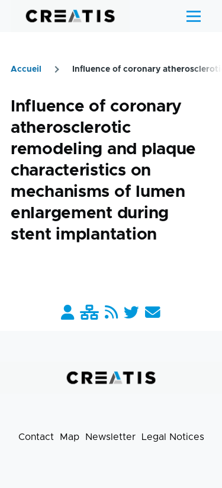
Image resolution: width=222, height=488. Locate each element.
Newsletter (110, 437)
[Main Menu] (193, 16)
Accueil (26, 69)
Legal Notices (172, 437)
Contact (36, 437)
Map (69, 437)
